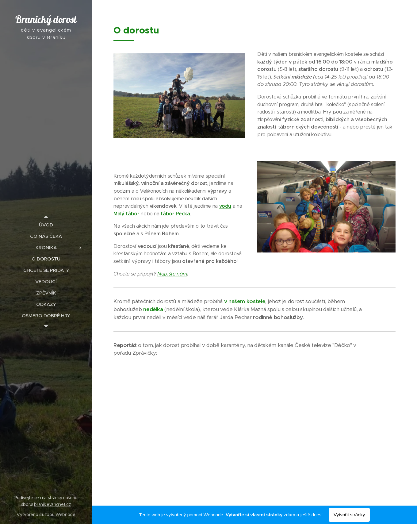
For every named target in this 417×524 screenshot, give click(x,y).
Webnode (65, 514)
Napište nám (172, 274)
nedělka (153, 309)
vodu (225, 206)
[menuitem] (46, 224)
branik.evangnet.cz (52, 504)
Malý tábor (126, 213)
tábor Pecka (175, 213)
